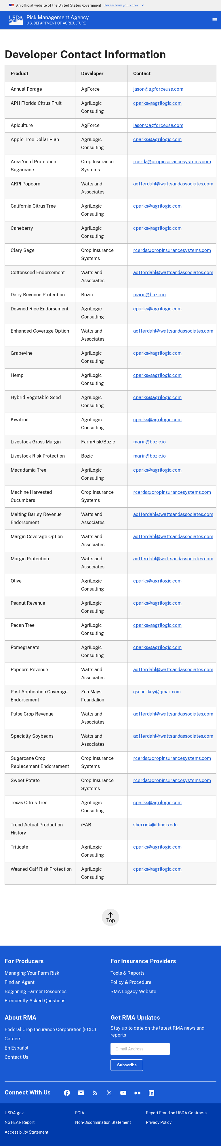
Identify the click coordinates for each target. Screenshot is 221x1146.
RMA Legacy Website (133, 991)
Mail (81, 1093)
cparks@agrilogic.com (157, 103)
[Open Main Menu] (214, 20)
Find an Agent (20, 982)
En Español (16, 1048)
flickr (137, 1093)
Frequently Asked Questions (35, 1000)
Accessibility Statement (26, 1132)
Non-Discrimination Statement (103, 1122)
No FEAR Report (20, 1122)
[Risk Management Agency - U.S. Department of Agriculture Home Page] (57, 20)
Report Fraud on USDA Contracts (176, 1112)
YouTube (123, 1093)
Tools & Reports (127, 973)
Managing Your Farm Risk (32, 973)
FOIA (79, 1112)
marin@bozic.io (149, 294)
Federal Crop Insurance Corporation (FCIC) (50, 1029)
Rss (95, 1093)
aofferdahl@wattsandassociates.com (173, 184)
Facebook (67, 1093)
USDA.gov (14, 1112)
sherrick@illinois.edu (155, 825)
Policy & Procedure (130, 982)
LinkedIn (151, 1093)
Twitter (109, 1093)
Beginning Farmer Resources (35, 991)
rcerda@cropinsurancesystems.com (172, 161)
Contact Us (16, 1057)
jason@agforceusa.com (158, 89)
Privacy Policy (159, 1122)
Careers (13, 1038)
